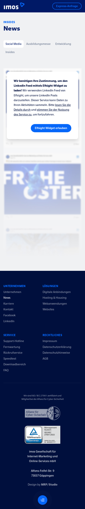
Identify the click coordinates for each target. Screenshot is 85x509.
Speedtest (9, 358)
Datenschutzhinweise (56, 352)
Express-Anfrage (67, 6)
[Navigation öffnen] (42, 500)
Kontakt (8, 309)
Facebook (9, 315)
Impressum (50, 341)
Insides (10, 52)
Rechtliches (52, 335)
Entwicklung (63, 44)
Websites (48, 309)
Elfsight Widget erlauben (51, 128)
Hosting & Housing (55, 297)
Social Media (13, 44)
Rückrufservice (12, 352)
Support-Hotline (13, 341)
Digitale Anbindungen (57, 292)
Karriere (8, 303)
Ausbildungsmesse (38, 44)
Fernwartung (11, 347)
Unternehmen (14, 286)
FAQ (6, 370)
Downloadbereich (14, 364)
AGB (45, 358)
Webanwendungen (55, 303)
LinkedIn (8, 321)
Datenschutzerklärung (57, 347)
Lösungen (50, 286)
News (6, 297)
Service (9, 335)
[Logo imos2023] (11, 6)
